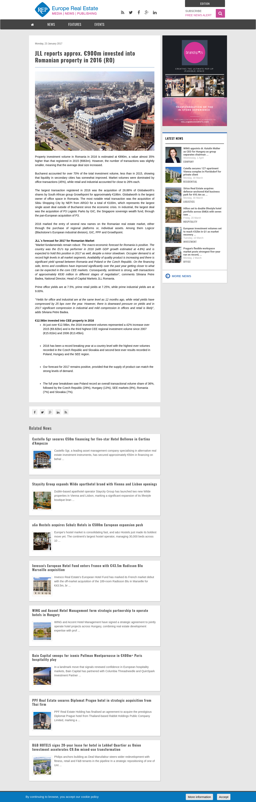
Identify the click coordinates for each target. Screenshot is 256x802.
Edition (205, 3)
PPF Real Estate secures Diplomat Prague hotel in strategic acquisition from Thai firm (91, 702)
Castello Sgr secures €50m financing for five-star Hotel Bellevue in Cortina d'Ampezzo (91, 440)
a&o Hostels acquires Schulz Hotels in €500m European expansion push (87, 524)
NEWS (51, 24)
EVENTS (100, 24)
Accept (223, 797)
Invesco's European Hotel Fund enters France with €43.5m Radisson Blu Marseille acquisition (87, 567)
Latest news (174, 138)
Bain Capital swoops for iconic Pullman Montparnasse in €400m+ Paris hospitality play (87, 657)
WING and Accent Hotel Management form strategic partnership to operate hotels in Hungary (90, 612)
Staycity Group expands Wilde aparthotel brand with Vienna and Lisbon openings (94, 483)
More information (199, 797)
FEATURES (74, 24)
